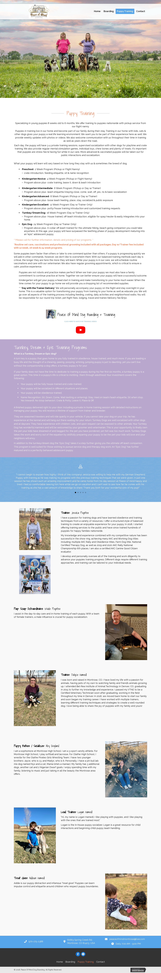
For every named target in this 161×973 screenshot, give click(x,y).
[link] (97, 11)
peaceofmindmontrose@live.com (127, 939)
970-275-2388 (36, 941)
